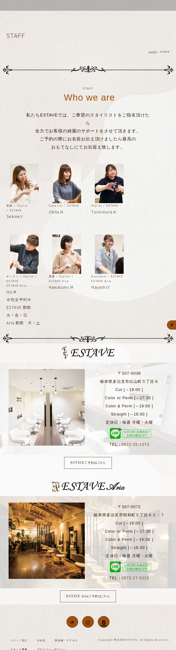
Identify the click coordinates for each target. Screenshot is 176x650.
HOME (153, 52)
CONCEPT (66, 16)
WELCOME (41, 16)
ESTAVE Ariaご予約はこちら (88, 597)
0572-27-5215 (135, 578)
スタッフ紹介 (18, 636)
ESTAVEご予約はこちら (88, 463)
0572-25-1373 (135, 445)
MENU (104, 16)
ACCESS (123, 16)
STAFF (86, 16)
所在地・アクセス (66, 636)
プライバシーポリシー (51, 645)
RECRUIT (144, 16)
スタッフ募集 (18, 645)
